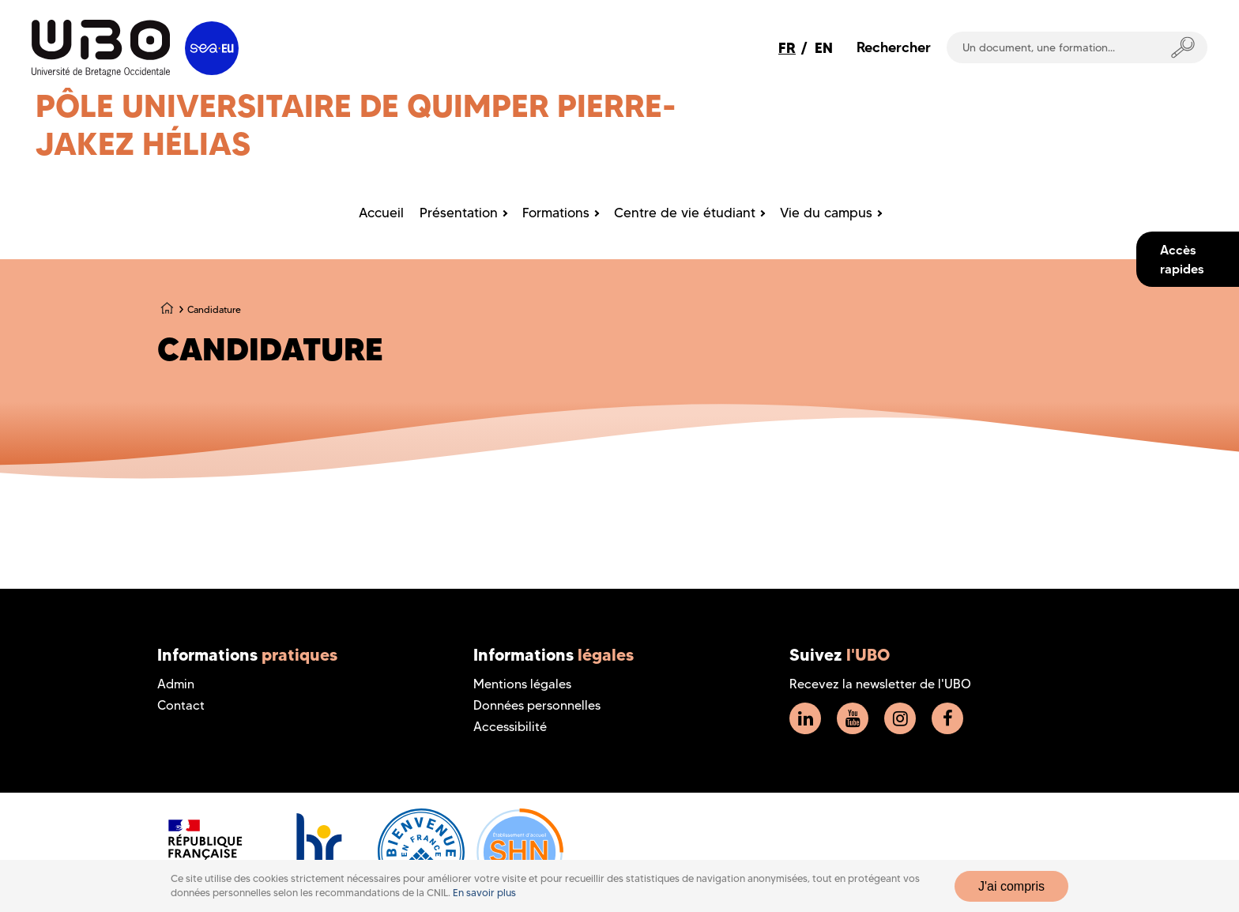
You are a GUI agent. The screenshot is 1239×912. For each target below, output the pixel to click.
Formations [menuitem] (555, 212)
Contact (181, 705)
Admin (175, 684)
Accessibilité (510, 726)
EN (824, 48)
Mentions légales (522, 684)
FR (787, 48)
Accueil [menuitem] (381, 212)
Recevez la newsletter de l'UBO (880, 684)
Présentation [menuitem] (459, 212)
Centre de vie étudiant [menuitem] (684, 212)
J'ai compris (1011, 886)
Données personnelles (537, 705)
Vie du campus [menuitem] (826, 212)
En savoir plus (484, 893)
